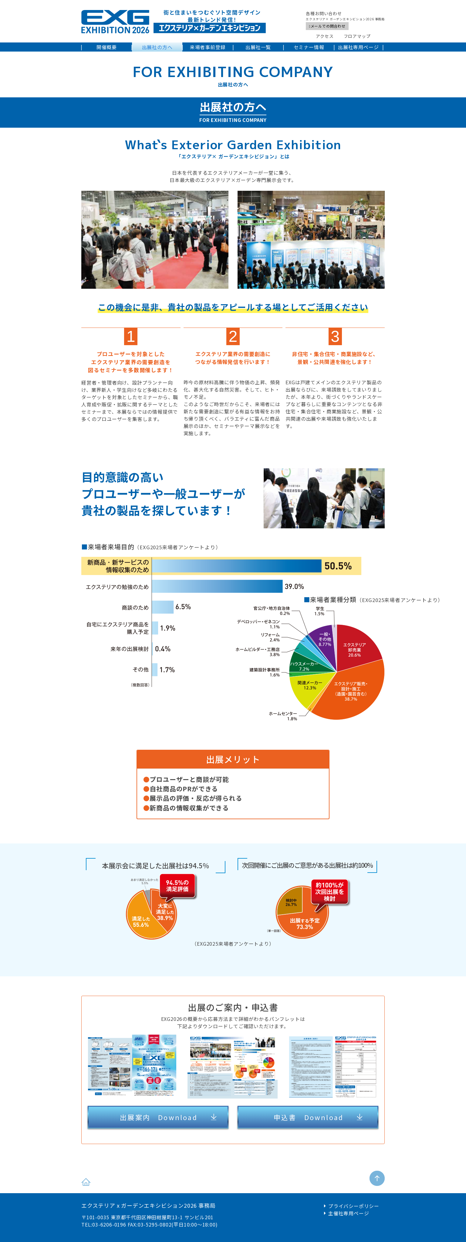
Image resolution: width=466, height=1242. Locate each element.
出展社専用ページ (358, 47)
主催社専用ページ (348, 1213)
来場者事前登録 (208, 47)
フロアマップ (357, 36)
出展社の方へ (157, 47)
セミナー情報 (309, 47)
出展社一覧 (258, 47)
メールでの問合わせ (327, 26)
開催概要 (106, 47)
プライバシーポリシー (353, 1206)
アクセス (324, 36)
